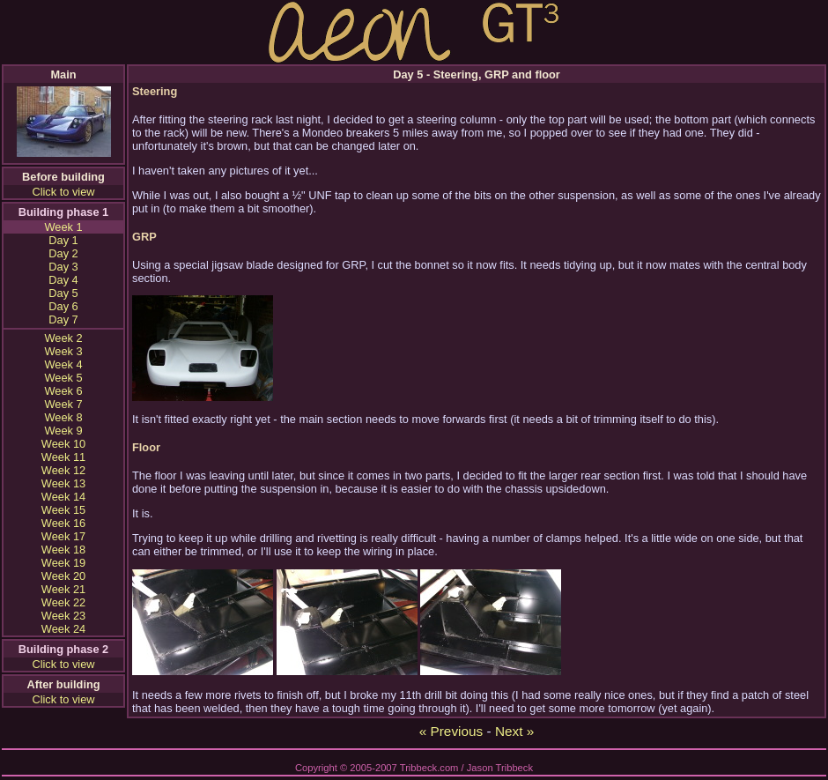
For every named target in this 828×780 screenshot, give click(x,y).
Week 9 (63, 430)
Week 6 (63, 390)
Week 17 (63, 536)
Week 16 (63, 523)
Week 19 (63, 562)
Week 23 (63, 615)
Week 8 (63, 417)
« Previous (451, 731)
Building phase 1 (63, 212)
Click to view (63, 191)
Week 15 (63, 509)
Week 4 (63, 364)
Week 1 (63, 227)
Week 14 (63, 496)
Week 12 (63, 470)
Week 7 (63, 404)
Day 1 (63, 240)
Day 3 (63, 266)
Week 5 (63, 377)
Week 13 (63, 483)
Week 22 (63, 602)
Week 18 (63, 549)
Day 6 (63, 306)
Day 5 (63, 293)
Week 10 (63, 443)
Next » (514, 731)
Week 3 (63, 351)
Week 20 (63, 576)
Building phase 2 (63, 649)
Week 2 (63, 338)
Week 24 (63, 628)
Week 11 (63, 457)
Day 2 (63, 253)
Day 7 (63, 319)
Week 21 (63, 589)
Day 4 (63, 279)
